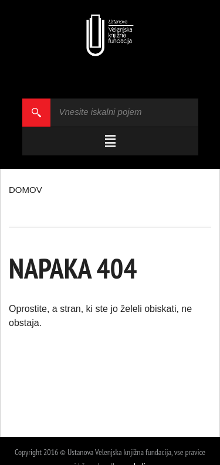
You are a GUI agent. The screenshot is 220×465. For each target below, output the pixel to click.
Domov (25, 190)
